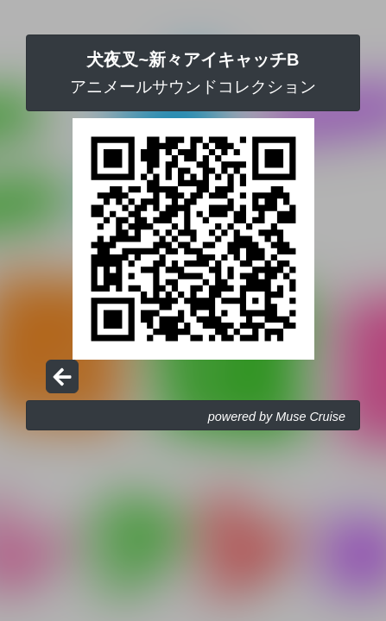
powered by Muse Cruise (276, 416)
